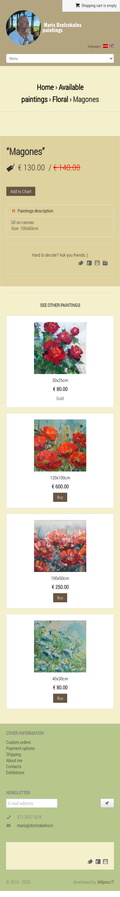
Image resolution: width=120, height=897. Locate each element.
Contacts (13, 766)
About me (14, 760)
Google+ (105, 263)
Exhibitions (15, 772)
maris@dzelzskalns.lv (35, 825)
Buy (60, 497)
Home (45, 87)
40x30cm (60, 678)
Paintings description (32, 211)
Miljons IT (106, 882)
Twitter (80, 263)
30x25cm (60, 380)
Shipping (13, 754)
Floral (60, 99)
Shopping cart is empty (96, 5)
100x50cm (60, 578)
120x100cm (60, 478)
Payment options (20, 748)
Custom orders (18, 742)
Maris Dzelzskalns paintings (62, 27)
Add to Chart (20, 191)
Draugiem (97, 263)
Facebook (89, 263)
